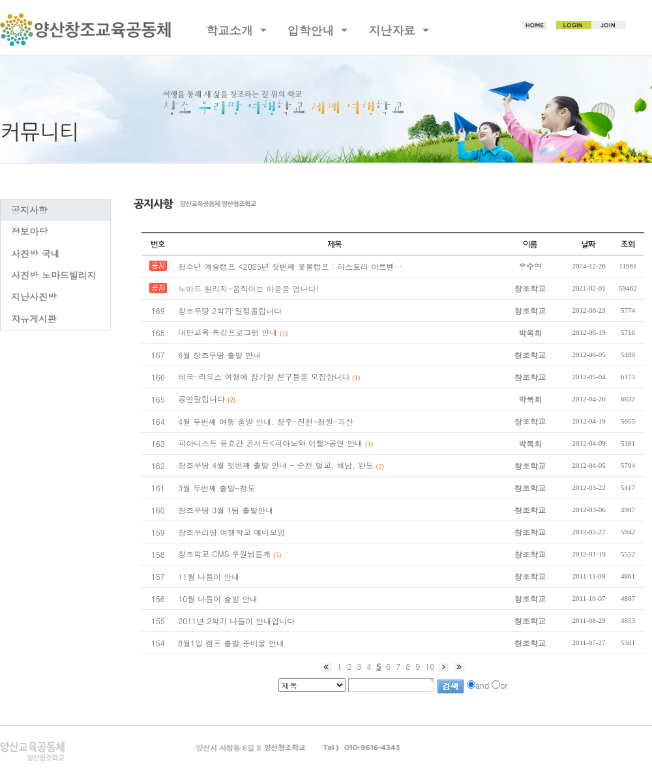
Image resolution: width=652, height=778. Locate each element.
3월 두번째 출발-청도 (216, 487)
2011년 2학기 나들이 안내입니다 (236, 620)
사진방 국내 (35, 253)
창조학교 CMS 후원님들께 (224, 553)
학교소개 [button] (231, 30)
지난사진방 (34, 296)
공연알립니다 (201, 398)
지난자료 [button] (393, 30)
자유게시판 (34, 318)
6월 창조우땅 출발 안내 (219, 354)
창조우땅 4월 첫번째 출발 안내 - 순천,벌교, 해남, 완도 (276, 464)
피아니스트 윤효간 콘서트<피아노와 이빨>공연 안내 (270, 442)
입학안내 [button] (313, 30)
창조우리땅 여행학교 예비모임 (231, 532)
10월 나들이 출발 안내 (218, 598)
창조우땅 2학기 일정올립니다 (230, 310)
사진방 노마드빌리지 (53, 274)
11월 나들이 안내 (208, 576)
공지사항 (29, 209)
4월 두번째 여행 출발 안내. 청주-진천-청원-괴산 (265, 421)
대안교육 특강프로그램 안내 (227, 332)
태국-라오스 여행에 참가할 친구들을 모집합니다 (263, 376)
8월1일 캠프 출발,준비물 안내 (231, 642)
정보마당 (29, 231)
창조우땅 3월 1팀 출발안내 (225, 509)
